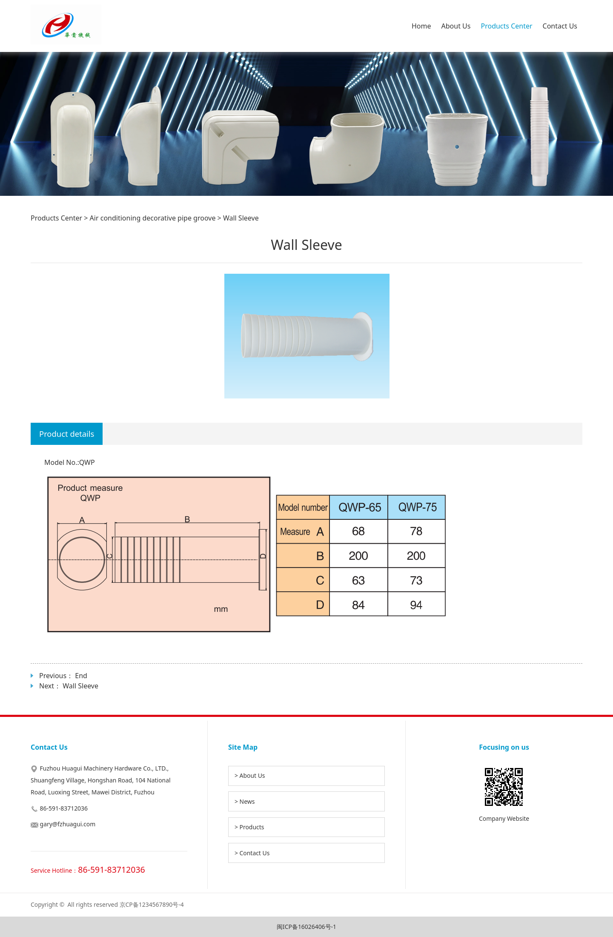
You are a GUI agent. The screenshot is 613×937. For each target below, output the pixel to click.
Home (421, 26)
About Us (456, 26)
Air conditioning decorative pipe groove (153, 218)
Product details (66, 433)
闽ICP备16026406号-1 (306, 927)
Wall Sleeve (80, 686)
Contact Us (560, 26)
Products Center (506, 26)
